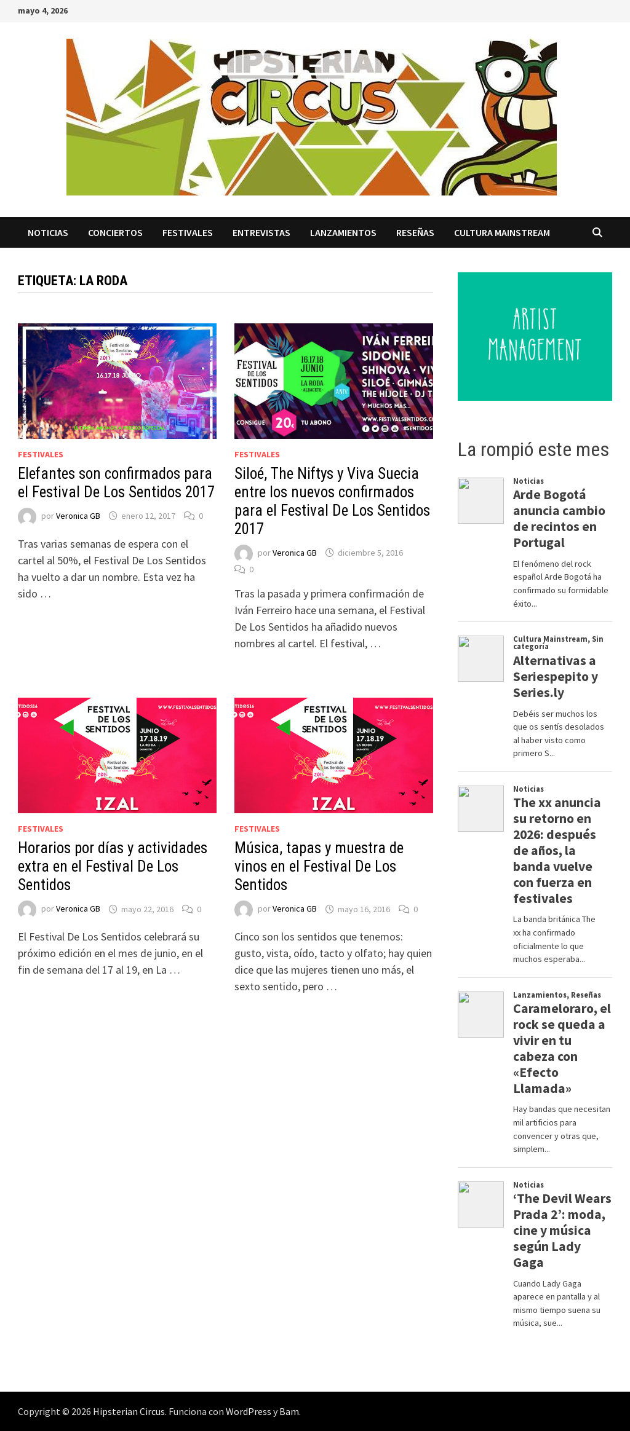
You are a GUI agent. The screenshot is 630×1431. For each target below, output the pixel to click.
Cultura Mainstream (502, 232)
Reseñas (415, 232)
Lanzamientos (343, 232)
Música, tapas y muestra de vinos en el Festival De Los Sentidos (319, 866)
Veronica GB (78, 515)
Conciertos (115, 232)
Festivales (187, 232)
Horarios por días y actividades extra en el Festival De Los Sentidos (112, 866)
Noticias (48, 232)
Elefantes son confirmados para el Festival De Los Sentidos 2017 (116, 483)
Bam (289, 1411)
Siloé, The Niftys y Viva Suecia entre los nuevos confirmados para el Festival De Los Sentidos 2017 (332, 501)
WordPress (248, 1411)
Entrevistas (261, 232)
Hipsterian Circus (129, 1411)
